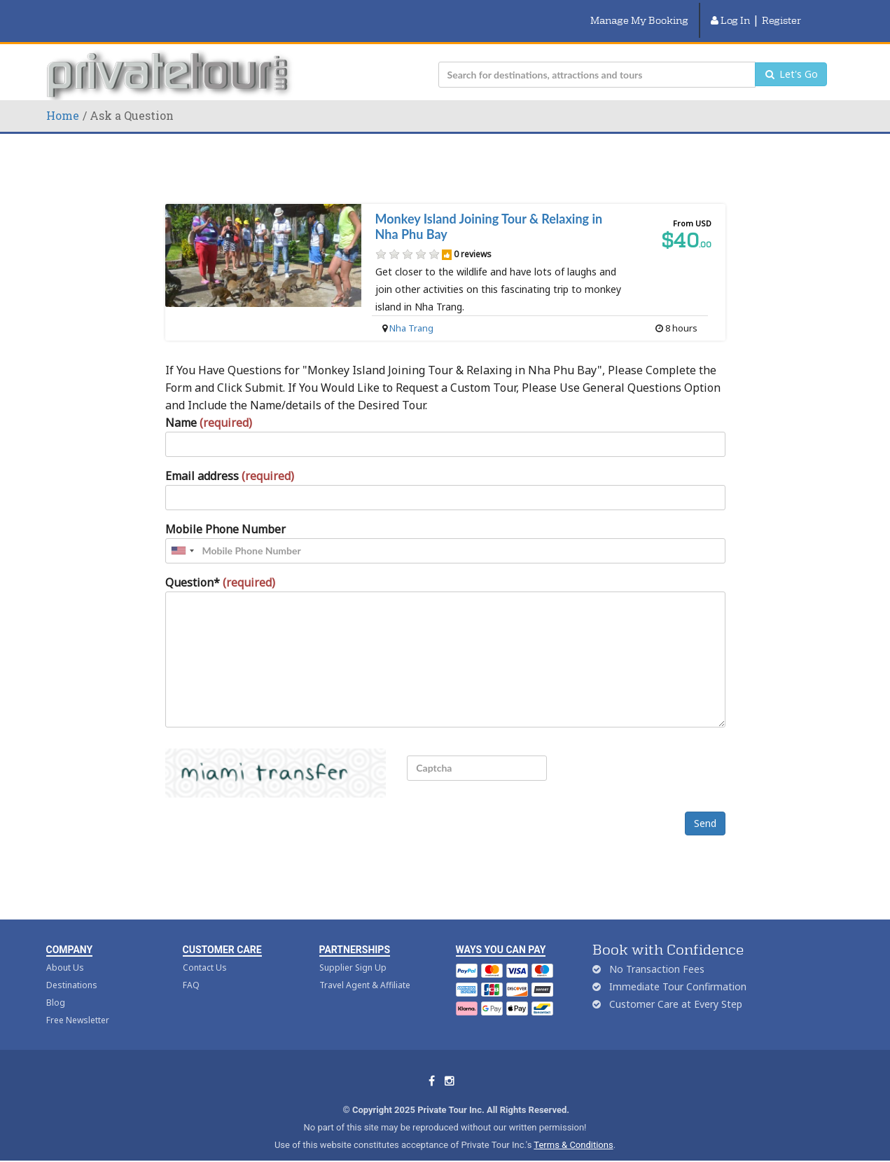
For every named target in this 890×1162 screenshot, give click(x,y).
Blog (55, 986)
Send (705, 807)
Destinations (71, 969)
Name (208, 405)
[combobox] (182, 534)
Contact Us (205, 951)
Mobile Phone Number (225, 512)
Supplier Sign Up (353, 951)
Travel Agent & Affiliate (364, 969)
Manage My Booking (639, 12)
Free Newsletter (77, 1004)
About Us (65, 951)
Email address (229, 459)
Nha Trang (411, 311)
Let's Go (791, 57)
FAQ (191, 969)
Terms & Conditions (573, 1128)
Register (781, 12)
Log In (730, 12)
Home (62, 98)
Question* (220, 565)
